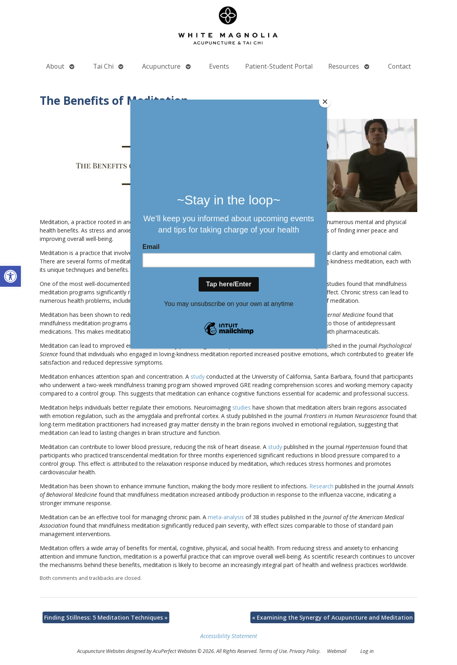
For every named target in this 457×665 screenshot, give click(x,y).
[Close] (325, 102)
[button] (10, 276)
